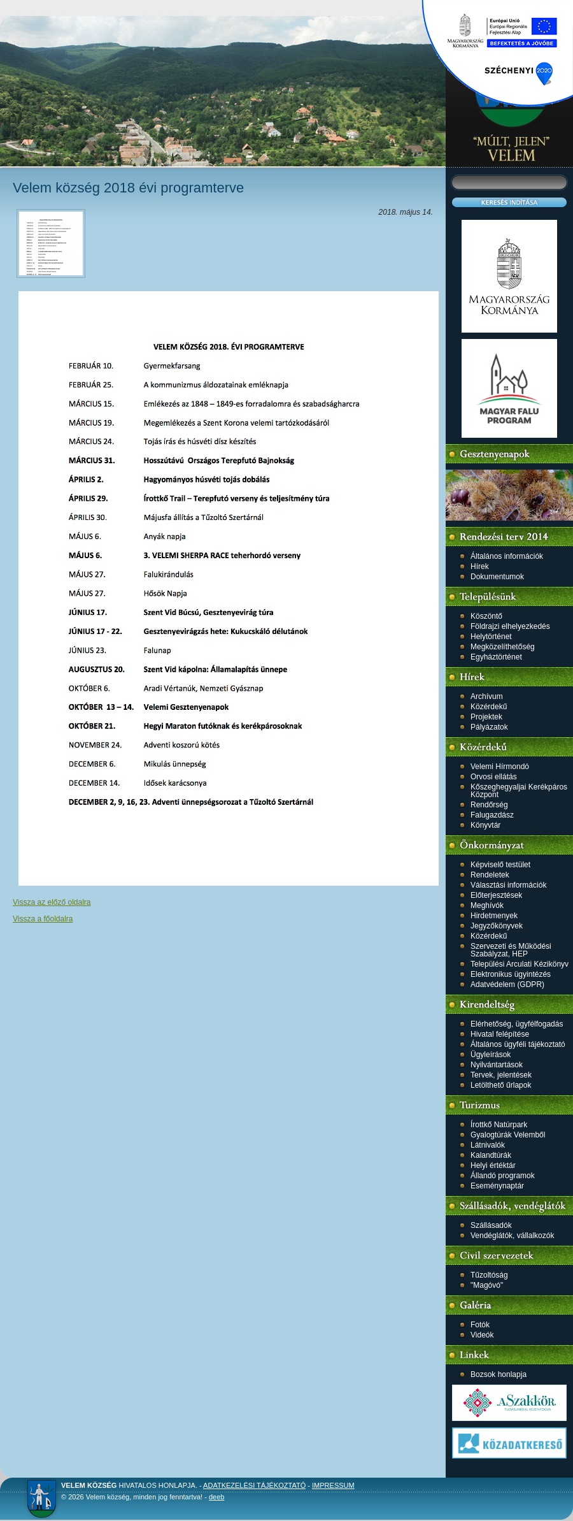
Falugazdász (492, 815)
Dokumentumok (497, 576)
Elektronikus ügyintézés (510, 974)
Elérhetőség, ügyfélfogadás (516, 1024)
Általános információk (506, 556)
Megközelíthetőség (502, 646)
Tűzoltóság (489, 1275)
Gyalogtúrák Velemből (507, 1134)
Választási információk (508, 885)
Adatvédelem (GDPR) (507, 984)
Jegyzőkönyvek (496, 925)
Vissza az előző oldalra (52, 902)
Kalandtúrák (490, 1155)
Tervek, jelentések (501, 1074)
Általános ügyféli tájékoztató (517, 1044)
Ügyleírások (490, 1054)
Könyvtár (485, 825)
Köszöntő (486, 616)
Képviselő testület (500, 864)
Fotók (480, 1324)
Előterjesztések (496, 895)
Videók (481, 1334)
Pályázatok (489, 727)
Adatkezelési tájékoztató (254, 1485)
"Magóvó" (486, 1285)
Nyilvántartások (496, 1064)
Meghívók (487, 905)
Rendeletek (489, 874)
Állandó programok (502, 1175)
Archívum (486, 696)
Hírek (479, 566)
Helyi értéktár (493, 1165)
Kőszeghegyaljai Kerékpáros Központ (518, 790)
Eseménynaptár (497, 1185)
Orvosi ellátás (493, 776)
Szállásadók (491, 1225)
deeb (216, 1497)
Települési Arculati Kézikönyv (519, 964)
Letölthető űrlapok (500, 1085)
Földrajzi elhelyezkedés (510, 626)
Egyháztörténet (496, 656)
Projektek (486, 716)
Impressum (333, 1485)
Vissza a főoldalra (43, 918)
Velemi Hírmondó (499, 766)
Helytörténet (491, 636)
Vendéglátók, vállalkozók (512, 1235)
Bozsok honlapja (498, 1374)
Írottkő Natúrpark (498, 1124)
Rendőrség (489, 804)
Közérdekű (488, 706)
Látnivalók (487, 1145)
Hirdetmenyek (494, 915)
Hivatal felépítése (499, 1034)
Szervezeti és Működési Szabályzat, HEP (510, 950)
